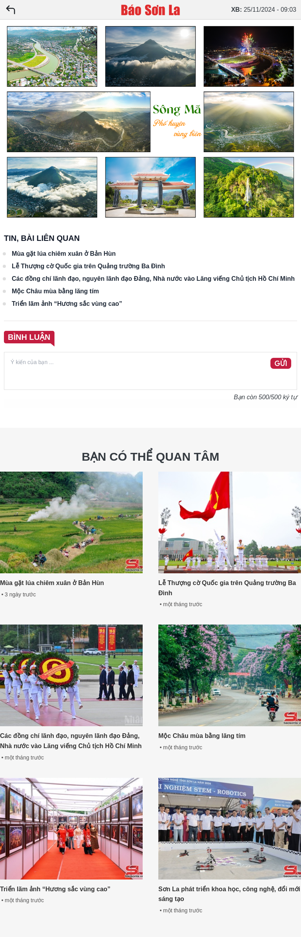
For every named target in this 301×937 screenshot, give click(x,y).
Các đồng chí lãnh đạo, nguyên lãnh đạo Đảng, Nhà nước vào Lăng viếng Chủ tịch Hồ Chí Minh (153, 278)
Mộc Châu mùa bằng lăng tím (55, 291)
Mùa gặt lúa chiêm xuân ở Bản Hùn (64, 253)
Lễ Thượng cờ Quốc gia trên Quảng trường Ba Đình (88, 266)
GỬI (280, 363)
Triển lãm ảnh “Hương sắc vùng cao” (67, 303)
